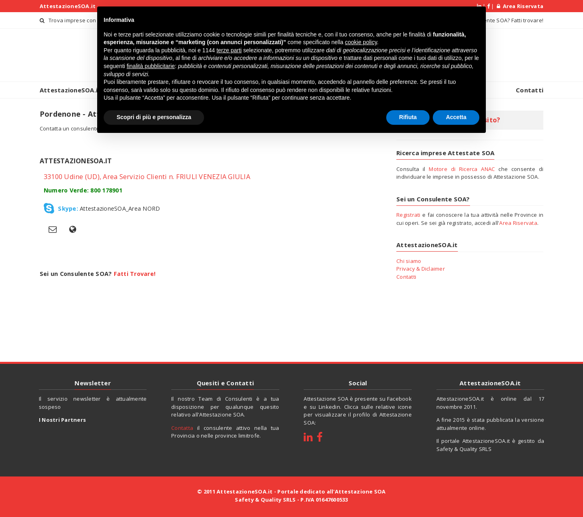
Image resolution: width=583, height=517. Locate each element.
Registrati (408, 214)
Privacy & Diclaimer (420, 268)
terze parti (229, 50)
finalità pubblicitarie (151, 66)
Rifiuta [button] (408, 117)
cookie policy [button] (361, 42)
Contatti (529, 90)
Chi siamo (408, 261)
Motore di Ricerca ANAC (462, 169)
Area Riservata (520, 6)
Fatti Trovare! (135, 272)
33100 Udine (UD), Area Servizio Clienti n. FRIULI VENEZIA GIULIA (147, 176)
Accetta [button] (456, 117)
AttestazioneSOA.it (68, 6)
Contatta (182, 428)
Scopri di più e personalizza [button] (154, 117)
